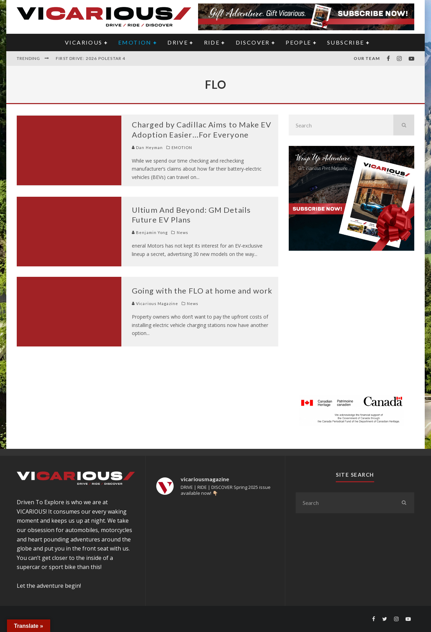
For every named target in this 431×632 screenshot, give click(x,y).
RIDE (212, 42)
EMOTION (135, 42)
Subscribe (345, 42)
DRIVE (177, 42)
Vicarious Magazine (155, 303)
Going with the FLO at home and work (202, 290)
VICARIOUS (84, 42)
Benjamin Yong (150, 232)
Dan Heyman (147, 147)
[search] (403, 125)
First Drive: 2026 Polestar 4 (91, 58)
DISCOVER (253, 42)
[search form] (341, 125)
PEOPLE (298, 42)
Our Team (367, 58)
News (182, 232)
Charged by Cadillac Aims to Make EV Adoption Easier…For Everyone (202, 129)
